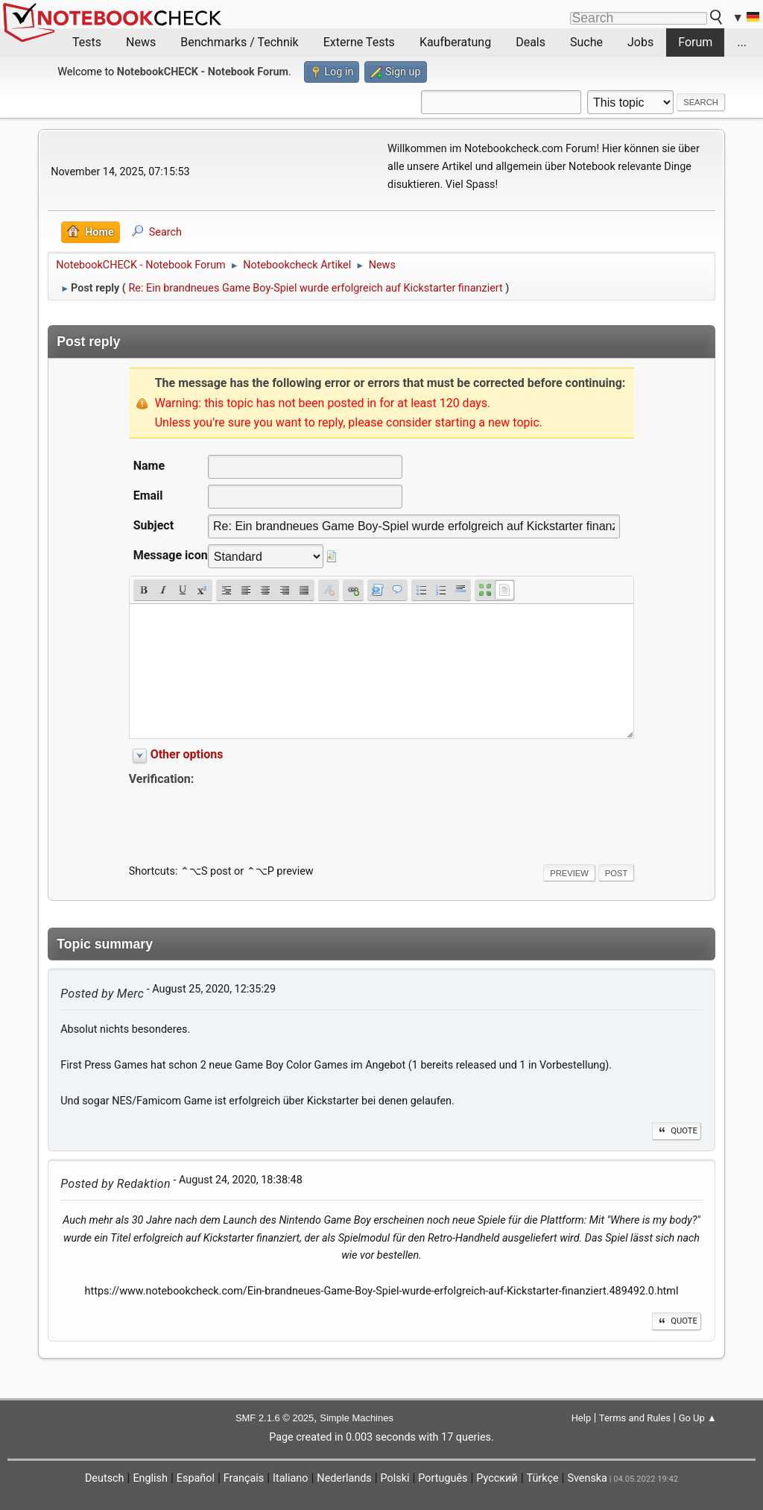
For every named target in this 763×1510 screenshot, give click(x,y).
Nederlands (344, 1478)
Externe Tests (359, 42)
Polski (395, 1478)
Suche (586, 42)
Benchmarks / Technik (239, 42)
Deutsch (104, 1478)
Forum (695, 42)
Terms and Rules (635, 1418)
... (742, 42)
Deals (530, 42)
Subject (153, 525)
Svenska (587, 1478)
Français (244, 1478)
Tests (86, 42)
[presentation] (242, 818)
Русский (496, 1478)
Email (148, 495)
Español (196, 1478)
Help (582, 1418)
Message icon (170, 555)
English (150, 1478)
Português (442, 1478)
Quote (676, 1131)
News (141, 42)
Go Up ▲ (698, 1418)
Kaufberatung (455, 42)
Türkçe (543, 1478)
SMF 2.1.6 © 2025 (274, 1418)
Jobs (640, 42)
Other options (187, 754)
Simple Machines (356, 1418)
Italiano (290, 1478)
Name (149, 466)
